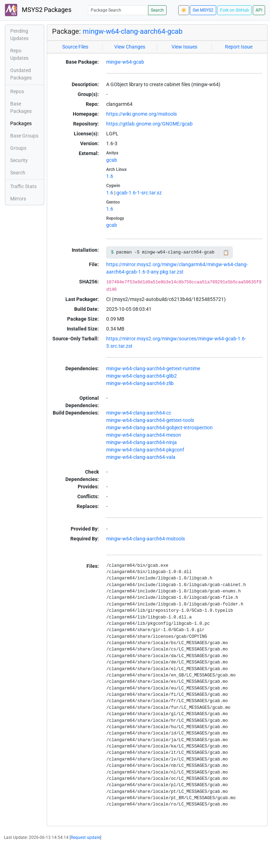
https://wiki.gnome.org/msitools (141, 114)
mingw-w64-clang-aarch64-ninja (141, 442)
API (259, 10)
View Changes (129, 47)
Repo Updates (19, 54)
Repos (17, 91)
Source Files (75, 47)
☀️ (183, 10)
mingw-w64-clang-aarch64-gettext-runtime (153, 368)
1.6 (109, 176)
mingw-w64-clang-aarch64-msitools (145, 538)
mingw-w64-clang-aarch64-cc (138, 413)
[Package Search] (118, 10)
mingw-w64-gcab (125, 62)
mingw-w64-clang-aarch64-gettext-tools (150, 420)
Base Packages (21, 107)
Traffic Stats (23, 186)
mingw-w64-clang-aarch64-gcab (132, 31)
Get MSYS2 (203, 10)
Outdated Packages (21, 74)
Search (157, 10)
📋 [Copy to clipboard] (226, 252)
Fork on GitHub (234, 10)
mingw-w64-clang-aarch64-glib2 (141, 376)
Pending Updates (19, 34)
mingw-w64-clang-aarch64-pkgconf (145, 449)
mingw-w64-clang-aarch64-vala (140, 457)
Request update (85, 837)
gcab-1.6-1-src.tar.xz (139, 192)
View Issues (184, 47)
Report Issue (238, 47)
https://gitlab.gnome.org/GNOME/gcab (149, 124)
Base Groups (24, 136)
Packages (21, 123)
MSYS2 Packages (38, 10)
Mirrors (18, 198)
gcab (111, 160)
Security (19, 160)
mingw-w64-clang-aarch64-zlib (140, 383)
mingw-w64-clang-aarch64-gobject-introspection (159, 427)
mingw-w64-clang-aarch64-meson (143, 435)
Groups (18, 148)
